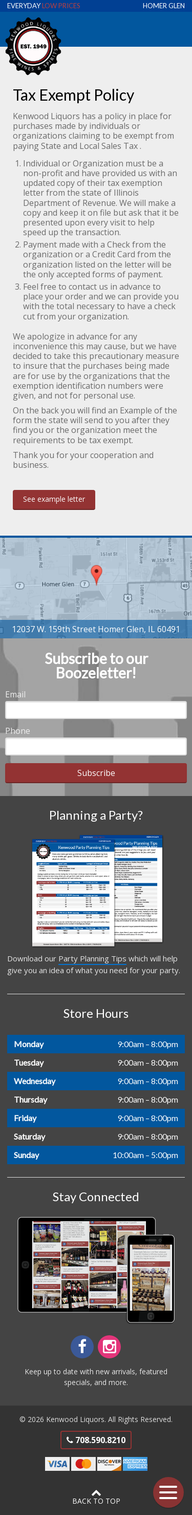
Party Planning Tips (92, 958)
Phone (17, 731)
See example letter (54, 499)
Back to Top (96, 1496)
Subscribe (96, 773)
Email (15, 694)
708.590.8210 (96, 1440)
